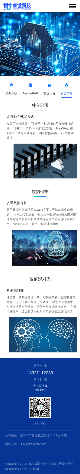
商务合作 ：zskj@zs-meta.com (25, 444)
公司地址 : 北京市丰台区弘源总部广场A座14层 (36, 435)
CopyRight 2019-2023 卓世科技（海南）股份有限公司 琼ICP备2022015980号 (39, 466)
